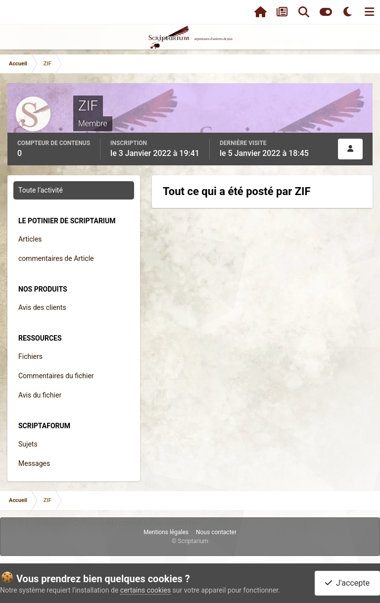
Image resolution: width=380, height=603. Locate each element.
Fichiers (30, 356)
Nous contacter (216, 532)
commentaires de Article (56, 258)
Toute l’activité (40, 190)
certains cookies (145, 590)
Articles (30, 239)
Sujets (28, 444)
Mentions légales (166, 532)
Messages (34, 463)
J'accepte (347, 583)
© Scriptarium (190, 541)
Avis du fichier (39, 395)
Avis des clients (42, 307)
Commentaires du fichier (56, 376)
